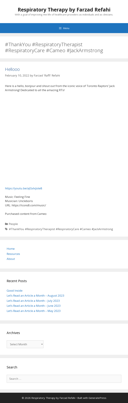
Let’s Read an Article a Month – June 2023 (34, 306)
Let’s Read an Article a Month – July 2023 (33, 301)
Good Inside (14, 290)
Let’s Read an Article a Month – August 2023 (35, 295)
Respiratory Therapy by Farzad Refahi (64, 9)
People (13, 224)
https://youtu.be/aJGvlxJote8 (23, 188)
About (11, 259)
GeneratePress (97, 398)
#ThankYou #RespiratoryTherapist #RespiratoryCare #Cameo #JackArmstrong (61, 229)
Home (11, 249)
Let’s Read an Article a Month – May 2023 (34, 311)
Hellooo (12, 69)
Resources (13, 254)
